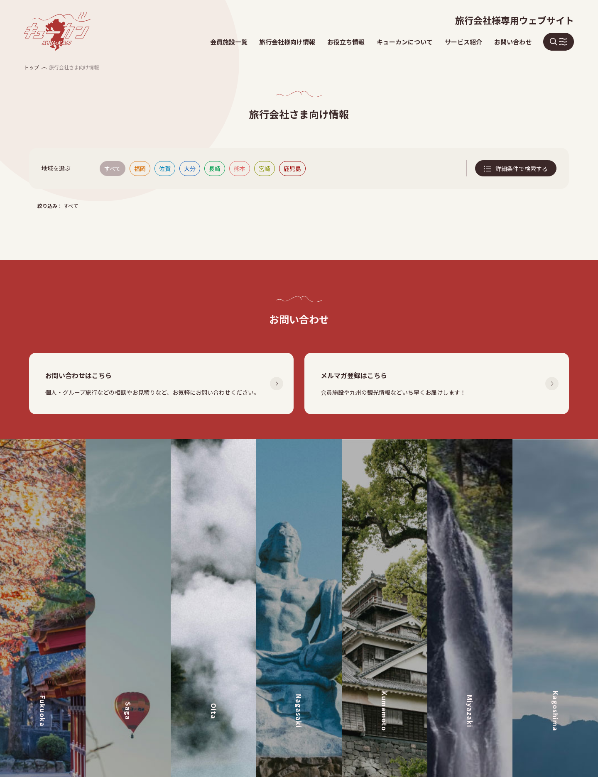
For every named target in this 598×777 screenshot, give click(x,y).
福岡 (140, 168)
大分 (190, 168)
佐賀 (165, 168)
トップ (31, 67)
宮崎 (264, 168)
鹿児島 (292, 168)
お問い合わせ (513, 41)
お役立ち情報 (346, 41)
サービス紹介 (463, 41)
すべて (112, 168)
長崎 (215, 168)
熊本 (239, 168)
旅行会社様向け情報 (287, 41)
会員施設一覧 (229, 41)
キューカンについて (405, 41)
